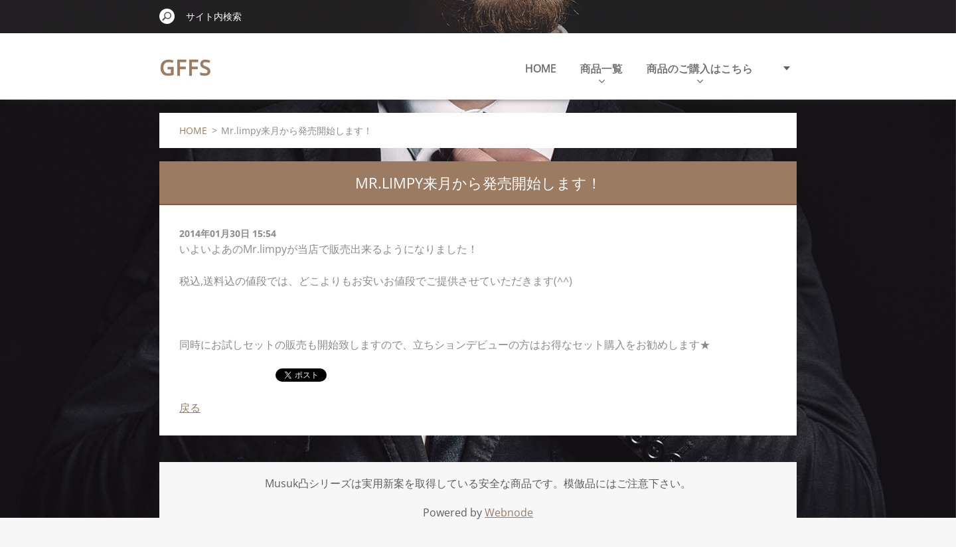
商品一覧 (601, 72)
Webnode (509, 512)
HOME (540, 68)
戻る (189, 407)
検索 (167, 16)
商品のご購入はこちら (699, 72)
